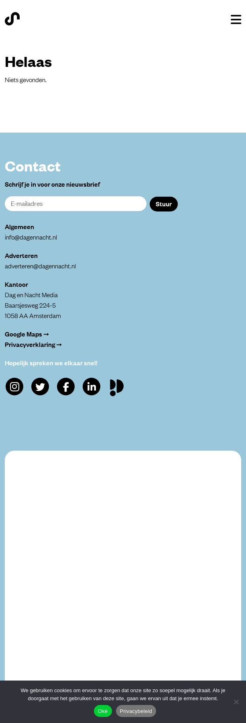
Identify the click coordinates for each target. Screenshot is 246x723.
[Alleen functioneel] (236, 702)
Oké (103, 711)
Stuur (164, 203)
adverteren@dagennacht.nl (40, 265)
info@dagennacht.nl (31, 236)
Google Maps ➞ (27, 333)
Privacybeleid (136, 711)
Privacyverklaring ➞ (33, 344)
